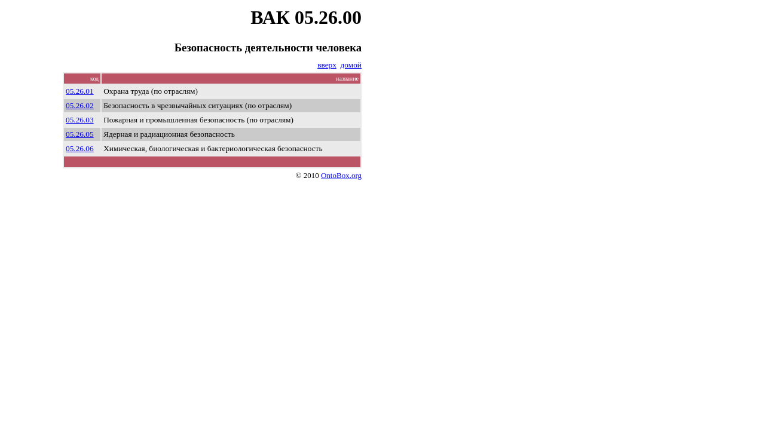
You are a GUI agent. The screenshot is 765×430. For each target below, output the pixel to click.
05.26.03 (80, 119)
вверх (326, 64)
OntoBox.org (341, 175)
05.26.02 (80, 105)
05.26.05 (80, 134)
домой (351, 64)
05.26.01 (80, 91)
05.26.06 (80, 148)
